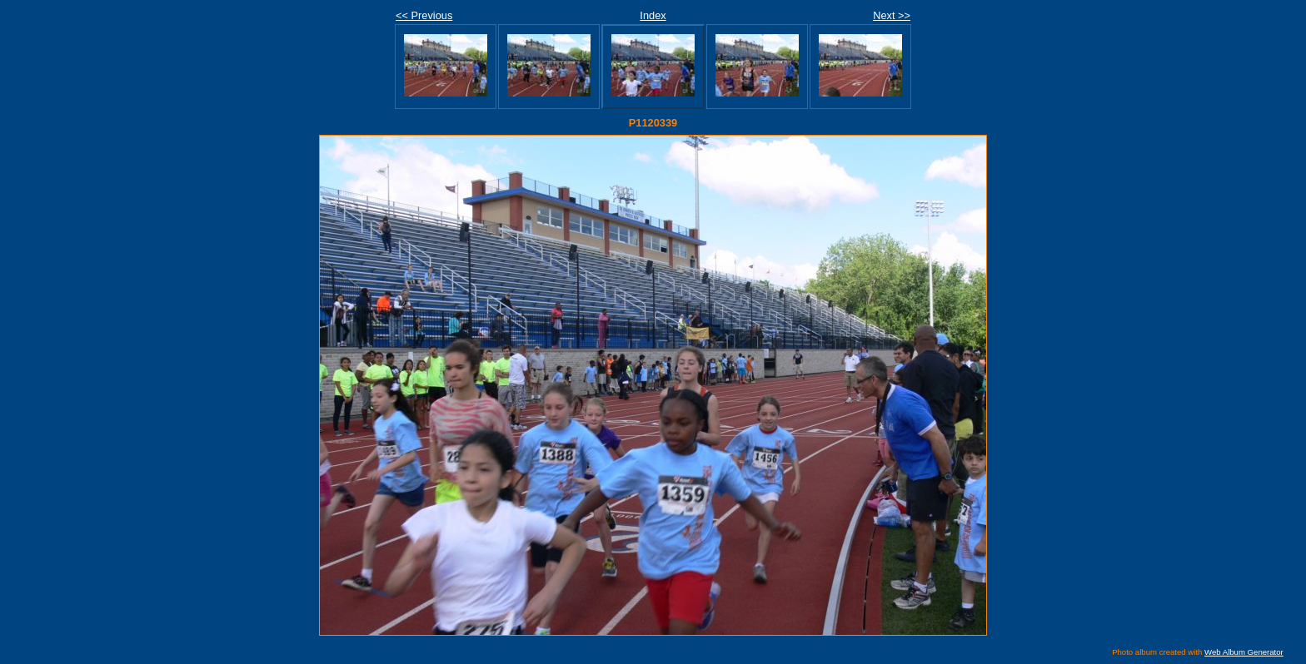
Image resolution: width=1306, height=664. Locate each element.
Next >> (891, 15)
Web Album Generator (1244, 652)
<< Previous (424, 15)
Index (652, 15)
